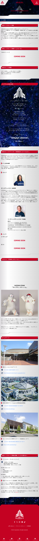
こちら (16, 492)
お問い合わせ (11, 526)
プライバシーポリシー (20, 526)
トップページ (5, 501)
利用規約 (29, 526)
